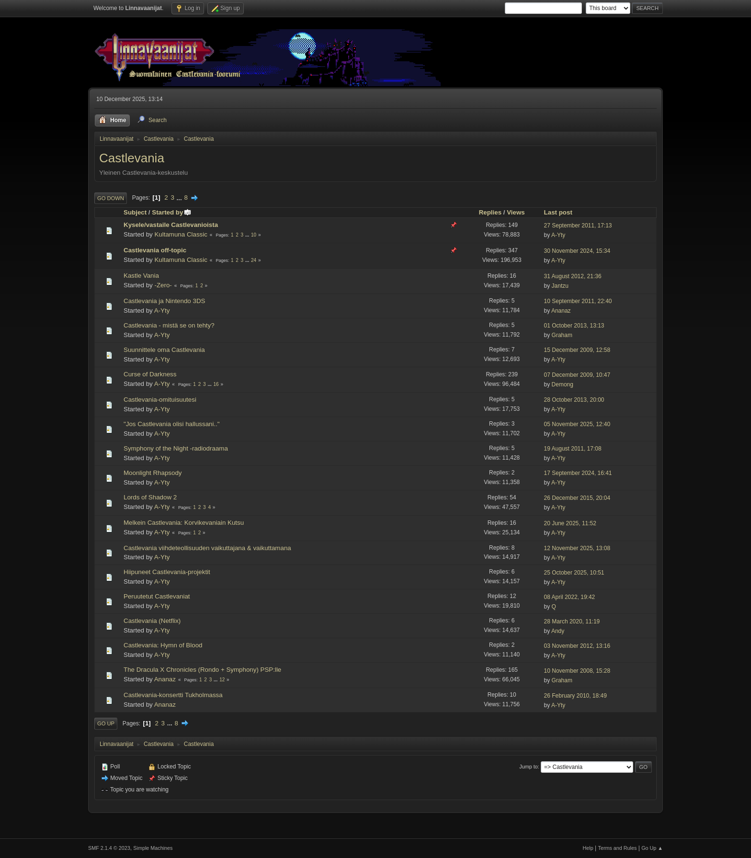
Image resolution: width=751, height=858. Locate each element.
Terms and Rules (617, 848)
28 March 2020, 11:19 (572, 621)
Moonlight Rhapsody (153, 472)
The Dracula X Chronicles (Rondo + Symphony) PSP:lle (202, 669)
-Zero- (162, 285)
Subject (135, 212)
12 (222, 679)
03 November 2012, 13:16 (577, 646)
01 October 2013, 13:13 (574, 325)
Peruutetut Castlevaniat (157, 596)
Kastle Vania (141, 275)
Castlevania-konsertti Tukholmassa (173, 695)
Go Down (110, 198)
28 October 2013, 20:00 (574, 399)
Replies (490, 212)
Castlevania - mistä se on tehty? (169, 325)
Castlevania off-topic (155, 250)
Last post (558, 212)
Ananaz (561, 310)
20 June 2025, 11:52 (570, 523)
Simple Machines (152, 848)
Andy (557, 631)
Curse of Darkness (150, 374)
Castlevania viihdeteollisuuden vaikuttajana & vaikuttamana (207, 548)
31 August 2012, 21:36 (573, 276)
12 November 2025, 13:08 (577, 548)
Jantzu (560, 285)
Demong (562, 384)
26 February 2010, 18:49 (575, 695)
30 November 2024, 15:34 (577, 251)
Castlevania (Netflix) (152, 620)
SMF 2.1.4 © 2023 (109, 848)
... (180, 197)
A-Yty (558, 235)
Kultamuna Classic (180, 234)
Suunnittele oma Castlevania (164, 349)
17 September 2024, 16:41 (578, 473)
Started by (172, 212)
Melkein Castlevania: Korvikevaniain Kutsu (184, 522)
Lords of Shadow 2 (150, 497)
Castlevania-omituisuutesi (160, 399)
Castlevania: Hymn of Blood (163, 645)
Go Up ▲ (652, 848)
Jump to (528, 766)
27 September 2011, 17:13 (578, 225)
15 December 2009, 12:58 (577, 350)
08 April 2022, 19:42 (569, 597)
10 (253, 234)
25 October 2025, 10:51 (574, 572)
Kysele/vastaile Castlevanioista (171, 224)
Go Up (105, 723)
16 (216, 384)
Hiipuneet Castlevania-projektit (167, 572)
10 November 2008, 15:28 (577, 670)
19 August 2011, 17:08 (573, 448)
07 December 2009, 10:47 (577, 375)
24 (253, 260)
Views (516, 212)
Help (588, 848)
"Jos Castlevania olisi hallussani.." (172, 424)
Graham (562, 335)
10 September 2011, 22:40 (578, 301)
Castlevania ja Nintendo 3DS (164, 301)
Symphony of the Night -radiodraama (176, 448)
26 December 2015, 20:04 (577, 498)
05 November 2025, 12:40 (577, 424)
